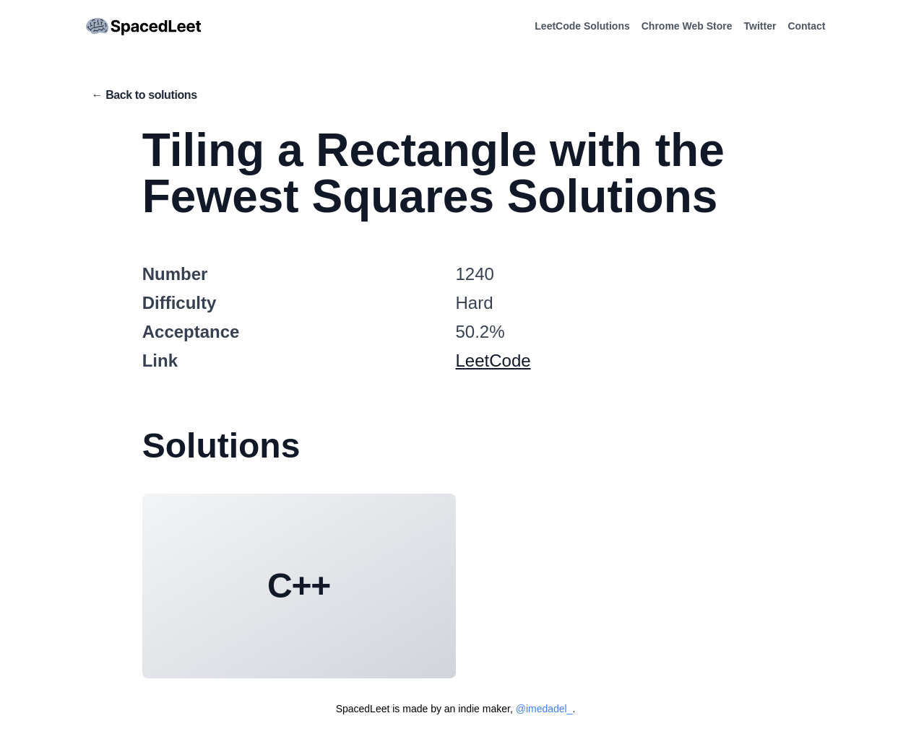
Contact (806, 26)
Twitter (760, 26)
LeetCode (493, 360)
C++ (298, 586)
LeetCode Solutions (582, 26)
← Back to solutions (144, 95)
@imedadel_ (544, 708)
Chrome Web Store (687, 26)
